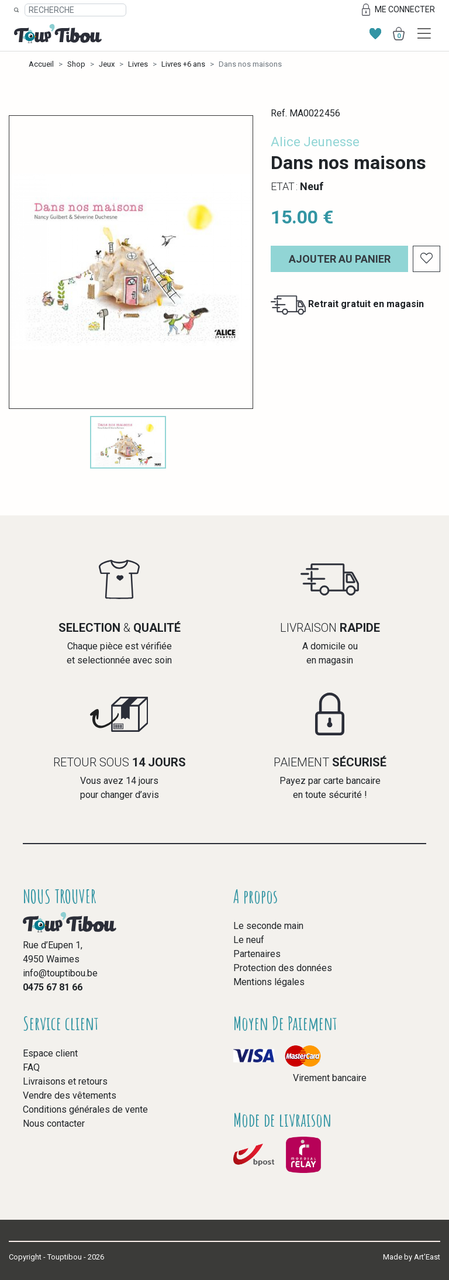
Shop (76, 64)
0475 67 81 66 (52, 987)
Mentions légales (269, 981)
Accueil (41, 64)
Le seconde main (268, 925)
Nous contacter (54, 1123)
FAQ (31, 1067)
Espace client (50, 1053)
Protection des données (282, 967)
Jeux (107, 64)
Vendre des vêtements (69, 1095)
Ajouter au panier (340, 259)
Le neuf (248, 939)
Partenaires (257, 953)
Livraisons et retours (65, 1081)
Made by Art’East (411, 1257)
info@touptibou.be (60, 973)
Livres (138, 64)
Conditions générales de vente (85, 1109)
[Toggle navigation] (424, 33)
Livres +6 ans (183, 64)
